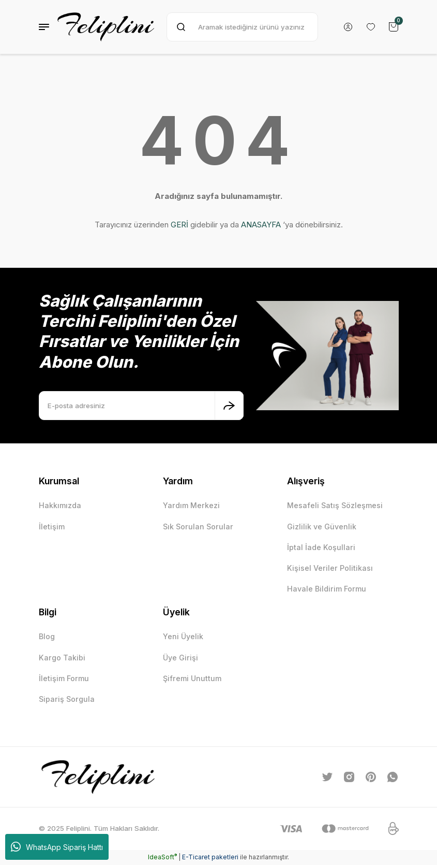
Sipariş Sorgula (67, 699)
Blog (47, 636)
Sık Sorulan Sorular (198, 526)
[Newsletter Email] (141, 405)
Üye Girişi (181, 657)
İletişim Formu (64, 678)
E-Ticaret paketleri (210, 857)
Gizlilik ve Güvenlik (321, 526)
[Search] (242, 26)
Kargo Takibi (62, 657)
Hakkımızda (60, 505)
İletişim (52, 526)
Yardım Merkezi (191, 505)
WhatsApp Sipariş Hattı (57, 847)
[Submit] (229, 405)
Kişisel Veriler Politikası (330, 568)
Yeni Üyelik (183, 636)
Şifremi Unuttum (192, 678)
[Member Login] (348, 27)
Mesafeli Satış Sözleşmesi (335, 505)
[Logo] (105, 26)
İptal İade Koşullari (321, 547)
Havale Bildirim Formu (326, 589)
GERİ (179, 224)
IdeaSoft (162, 857)
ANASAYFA (261, 224)
